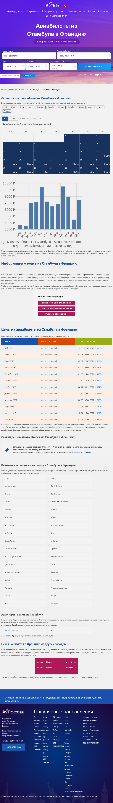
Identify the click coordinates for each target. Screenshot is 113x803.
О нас (82, 12)
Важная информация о (56, 313)
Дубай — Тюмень (89, 723)
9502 (99, 419)
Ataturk (54, 630)
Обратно (29, 61)
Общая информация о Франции (56, 308)
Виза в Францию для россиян (56, 302)
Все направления (91, 743)
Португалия (38, 730)
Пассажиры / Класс (57, 61)
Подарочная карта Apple (54, 12)
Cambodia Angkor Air (68, 733)
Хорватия (37, 740)
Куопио (55, 720)
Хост (54, 733)
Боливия (37, 723)
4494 (99, 380)
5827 (99, 393)
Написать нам (13, 747)
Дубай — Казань (89, 727)
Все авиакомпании (73, 791)
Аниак (45, 743)
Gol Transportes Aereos (68, 785)
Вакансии (5, 726)
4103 (99, 355)
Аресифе (46, 730)
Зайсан (55, 730)
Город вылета (7, 51)
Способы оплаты (8, 721)
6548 (99, 387)
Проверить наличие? (82, 453)
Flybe (66, 717)
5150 (99, 361)
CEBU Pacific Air (66, 723)
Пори (55, 736)
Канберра (56, 740)
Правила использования (11, 731)
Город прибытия (63, 51)
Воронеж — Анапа (89, 720)
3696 (99, 348)
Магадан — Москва (90, 717)
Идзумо (45, 746)
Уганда (36, 743)
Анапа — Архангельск (91, 730)
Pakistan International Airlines (68, 775)
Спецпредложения (17, 12)
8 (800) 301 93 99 (58, 16)
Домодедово (57, 723)
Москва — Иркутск (90, 733)
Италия (36, 733)
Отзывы (92, 12)
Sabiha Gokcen (11, 630)
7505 (99, 406)
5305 (99, 367)
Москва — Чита (88, 736)
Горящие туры (35, 12)
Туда (4, 61)
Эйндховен (57, 717)
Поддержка (72, 12)
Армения (37, 736)
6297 (99, 413)
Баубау (45, 749)
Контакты (103, 12)
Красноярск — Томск (90, 740)
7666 (99, 400)
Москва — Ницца (44, 662)
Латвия (36, 727)
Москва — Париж (44, 667)
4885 (99, 374)
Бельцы (56, 727)
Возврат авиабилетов (10, 723)
